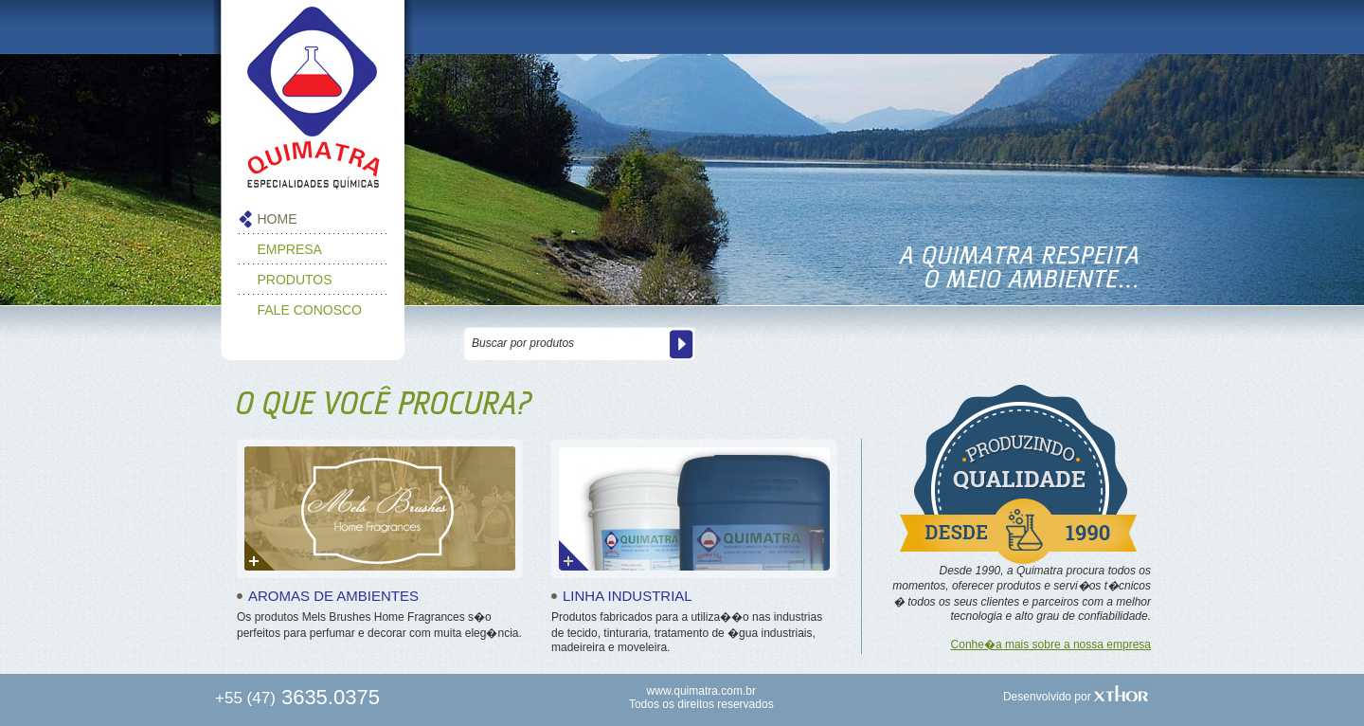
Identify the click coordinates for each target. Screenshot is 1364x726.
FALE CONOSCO (310, 310)
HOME (277, 219)
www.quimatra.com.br (701, 691)
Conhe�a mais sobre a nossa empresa (1051, 644)
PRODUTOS (295, 279)
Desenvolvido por (1076, 696)
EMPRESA (290, 249)
